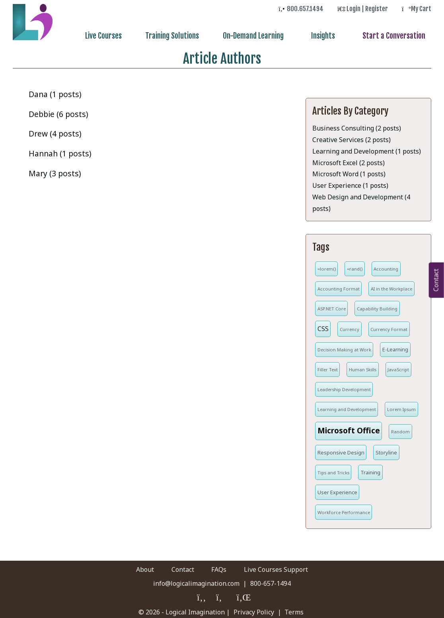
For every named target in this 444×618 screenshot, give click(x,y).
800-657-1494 (270, 580)
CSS (323, 325)
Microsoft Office (348, 427)
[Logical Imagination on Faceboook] (202, 595)
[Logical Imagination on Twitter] (222, 595)
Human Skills (362, 366)
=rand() (354, 266)
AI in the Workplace (391, 286)
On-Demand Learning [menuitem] (271, 36)
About (125, 565)
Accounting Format (338, 286)
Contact (176, 565)
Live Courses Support (296, 565)
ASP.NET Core (331, 305)
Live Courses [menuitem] (130, 36)
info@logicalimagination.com (196, 580)
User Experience (337, 489)
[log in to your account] (362, 9)
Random (400, 428)
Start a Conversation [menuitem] (397, 36)
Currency (349, 326)
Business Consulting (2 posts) (356, 125)
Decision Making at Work (344, 346)
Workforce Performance (343, 509)
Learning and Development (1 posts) (366, 148)
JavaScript (398, 366)
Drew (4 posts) (55, 130)
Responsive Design (340, 449)
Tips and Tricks (333, 469)
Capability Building (377, 305)
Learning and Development (346, 406)
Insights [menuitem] (334, 36)
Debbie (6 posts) (58, 110)
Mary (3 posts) (55, 170)
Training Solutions (195, 36)
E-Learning (395, 346)
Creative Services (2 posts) (351, 136)
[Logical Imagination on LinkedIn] (243, 595)
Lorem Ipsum (401, 406)
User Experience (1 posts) (350, 182)
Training (370, 469)
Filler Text (327, 366)
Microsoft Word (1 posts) (349, 170)
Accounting (386, 266)
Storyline (386, 449)
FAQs (225, 565)
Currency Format (388, 326)
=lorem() (326, 266)
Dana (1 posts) (55, 90)
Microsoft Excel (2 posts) (348, 159)
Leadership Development (344, 386)
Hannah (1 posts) (60, 150)
